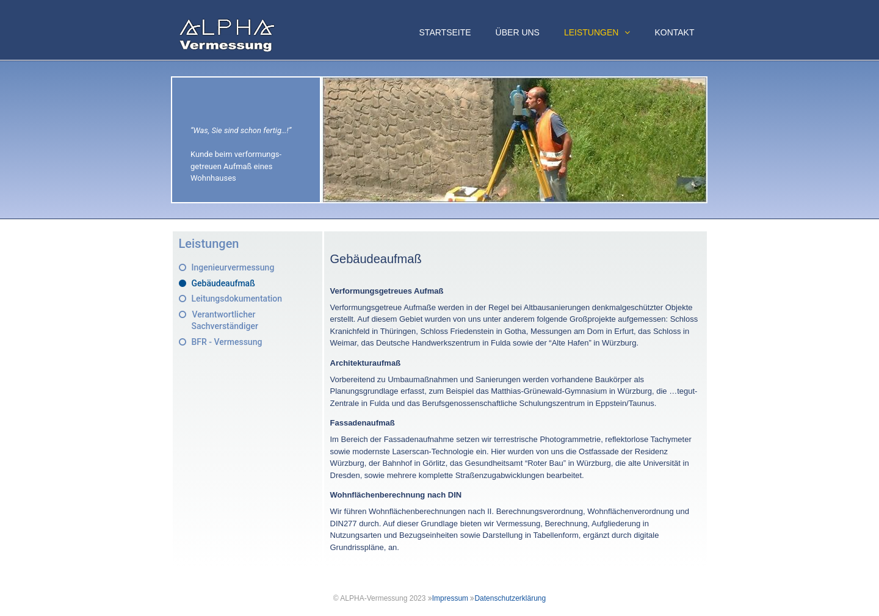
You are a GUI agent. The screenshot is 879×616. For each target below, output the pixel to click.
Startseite (445, 32)
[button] (630, 32)
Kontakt (674, 32)
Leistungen (603, 32)
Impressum (450, 598)
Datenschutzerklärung (510, 598)
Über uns (518, 32)
